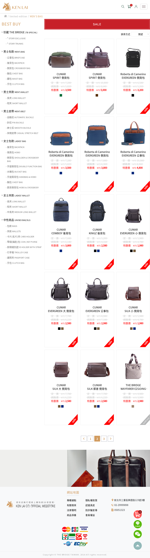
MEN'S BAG (36, 16)
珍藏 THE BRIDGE (20, 32)
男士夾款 (16, 92)
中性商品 (16, 220)
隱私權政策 (90, 500)
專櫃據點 (71, 500)
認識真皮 (91, 505)
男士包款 (14, 51)
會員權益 (91, 515)
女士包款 (14, 141)
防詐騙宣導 (91, 510)
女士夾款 (16, 195)
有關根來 (73, 505)
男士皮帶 (14, 111)
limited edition (18, 16)
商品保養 (73, 515)
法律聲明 (73, 510)
